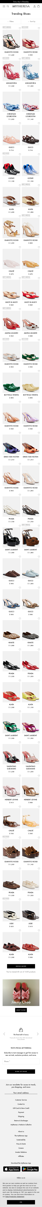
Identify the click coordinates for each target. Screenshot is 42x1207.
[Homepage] (21, 6)
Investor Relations (21, 1152)
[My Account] (35, 6)
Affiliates (21, 1156)
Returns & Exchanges (21, 1120)
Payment (21, 1112)
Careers (21, 1148)
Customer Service (21, 1100)
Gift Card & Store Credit (21, 1108)
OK (21, 1202)
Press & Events (21, 1144)
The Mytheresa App (21, 1135)
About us (21, 1131)
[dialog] (21, 1193)
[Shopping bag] (38, 6)
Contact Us (21, 1104)
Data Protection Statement (14, 1196)
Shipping (21, 1116)
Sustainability (21, 1140)
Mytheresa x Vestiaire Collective (21, 1124)
